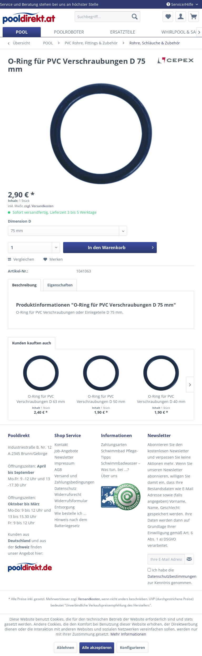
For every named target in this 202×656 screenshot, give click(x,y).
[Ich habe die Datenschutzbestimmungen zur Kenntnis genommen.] (149, 569)
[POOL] (22, 32)
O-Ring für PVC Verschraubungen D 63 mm (41, 399)
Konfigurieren (132, 647)
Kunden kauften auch (31, 342)
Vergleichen (21, 259)
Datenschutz (65, 488)
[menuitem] (107, 16)
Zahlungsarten (114, 444)
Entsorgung (64, 507)
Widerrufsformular (71, 500)
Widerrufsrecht (67, 494)
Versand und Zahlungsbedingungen (74, 479)
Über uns (109, 475)
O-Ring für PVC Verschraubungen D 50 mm (101, 399)
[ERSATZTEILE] (122, 32)
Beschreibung (24, 284)
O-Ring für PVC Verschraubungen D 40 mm (161, 399)
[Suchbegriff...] (107, 16)
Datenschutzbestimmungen (172, 576)
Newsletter (64, 457)
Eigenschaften (60, 284)
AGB (58, 469)
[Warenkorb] (193, 16)
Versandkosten (89, 599)
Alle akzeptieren (97, 647)
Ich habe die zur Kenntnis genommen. (172, 576)
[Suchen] (134, 16)
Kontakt (61, 444)
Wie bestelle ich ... (70, 513)
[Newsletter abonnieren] (189, 559)
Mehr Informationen (128, 634)
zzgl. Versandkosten (38, 206)
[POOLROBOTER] (69, 32)
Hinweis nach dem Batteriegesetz (70, 522)
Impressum (64, 463)
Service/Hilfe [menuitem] (180, 4)
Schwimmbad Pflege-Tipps (119, 454)
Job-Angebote (66, 450)
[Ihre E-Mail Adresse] (166, 559)
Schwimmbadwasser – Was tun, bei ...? (120, 466)
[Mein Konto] (180, 16)
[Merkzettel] (168, 16)
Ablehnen (65, 647)
